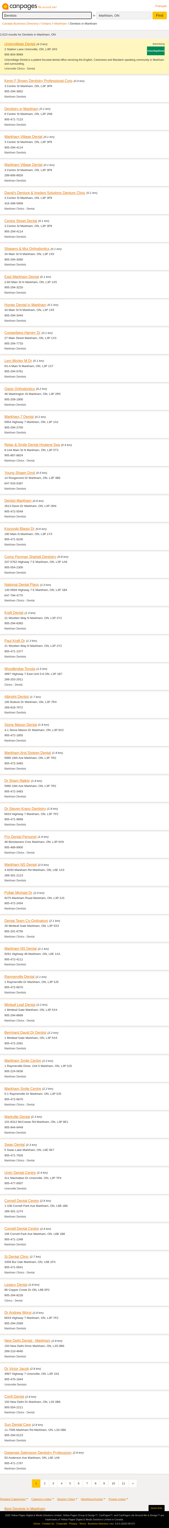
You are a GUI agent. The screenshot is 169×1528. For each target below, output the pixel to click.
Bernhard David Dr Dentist (25, 1032)
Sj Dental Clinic (16, 1257)
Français (161, 6)
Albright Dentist (16, 697)
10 (113, 1483)
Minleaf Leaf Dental (19, 1005)
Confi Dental (14, 1396)
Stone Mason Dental (20, 725)
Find (159, 15)
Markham (60, 23)
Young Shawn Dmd (19, 473)
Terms (82, 1523)
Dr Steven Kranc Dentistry (25, 809)
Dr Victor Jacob (16, 1369)
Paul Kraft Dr (14, 641)
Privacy (73, 1523)
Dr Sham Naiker (17, 781)
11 (123, 1483)
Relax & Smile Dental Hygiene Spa (32, 445)
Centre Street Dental (20, 221)
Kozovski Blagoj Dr (19, 529)
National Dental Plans (21, 585)
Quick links (156, 1508)
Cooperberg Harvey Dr (22, 333)
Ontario (46, 23)
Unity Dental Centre (20, 1173)
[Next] (133, 1483)
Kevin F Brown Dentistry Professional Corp (38, 81)
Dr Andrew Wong (17, 1312)
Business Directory (98, 1523)
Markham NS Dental (20, 865)
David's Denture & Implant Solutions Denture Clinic (44, 193)
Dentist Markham (17, 501)
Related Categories (13, 1499)
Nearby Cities (66, 1499)
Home (37, 1523)
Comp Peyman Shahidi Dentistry (30, 557)
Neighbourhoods (92, 1499)
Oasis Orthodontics (19, 389)
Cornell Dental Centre (21, 1201)
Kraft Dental (13, 613)
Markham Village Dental (23, 137)
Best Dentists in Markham (24, 1509)
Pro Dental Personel (20, 837)
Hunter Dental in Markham (25, 305)
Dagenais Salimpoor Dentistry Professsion (38, 1453)
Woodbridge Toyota (19, 669)
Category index (41, 1499)
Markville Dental (17, 1117)
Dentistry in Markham (21, 109)
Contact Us (48, 1523)
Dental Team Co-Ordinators (26, 921)
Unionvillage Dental (19, 44)
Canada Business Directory (20, 23)
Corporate (61, 1523)
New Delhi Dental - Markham (27, 1341)
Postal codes (117, 1499)
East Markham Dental (21, 277)
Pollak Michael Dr (18, 893)
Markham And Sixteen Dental (27, 753)
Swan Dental (14, 1144)
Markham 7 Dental (19, 417)
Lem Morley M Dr (18, 361)
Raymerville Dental (19, 977)
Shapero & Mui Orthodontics (27, 249)
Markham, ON (109, 15)
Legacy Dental (15, 1285)
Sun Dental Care (17, 1424)
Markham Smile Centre (22, 1061)
